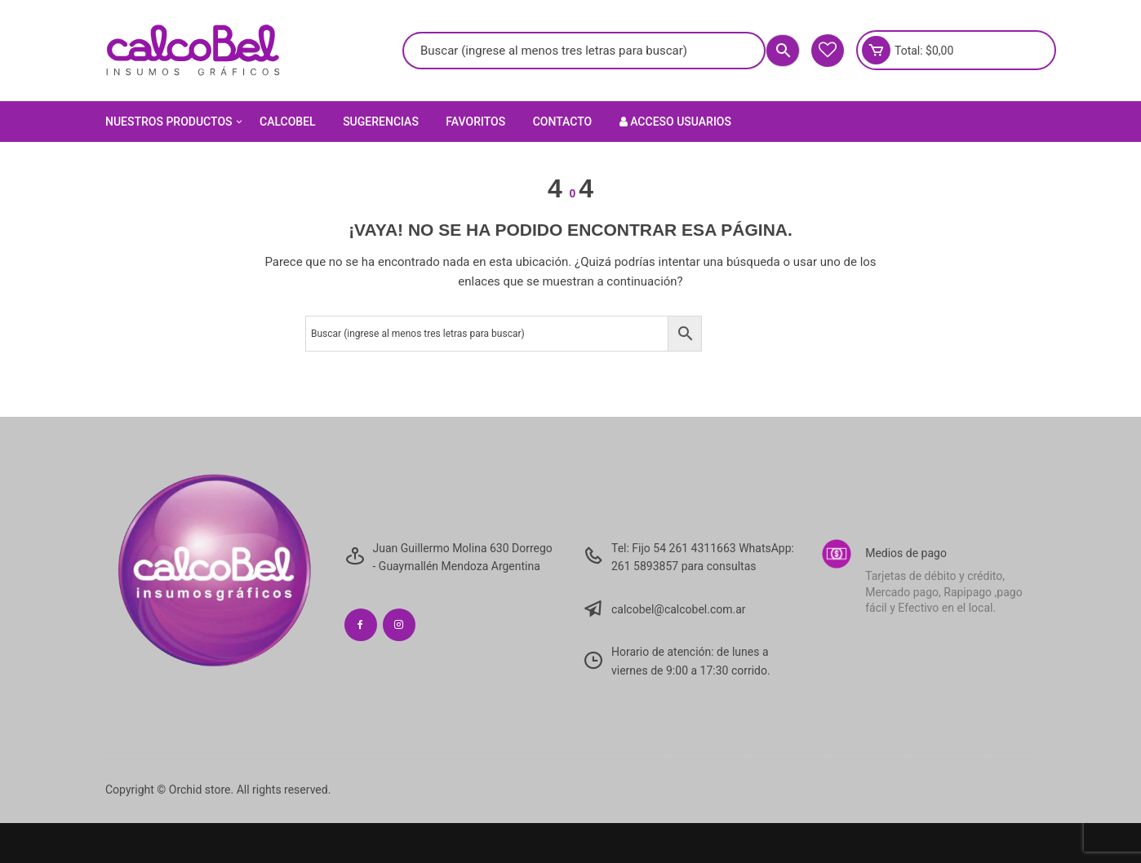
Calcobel (288, 121)
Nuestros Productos (175, 121)
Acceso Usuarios (675, 121)
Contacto (563, 121)
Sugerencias (381, 121)
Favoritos (475, 121)
